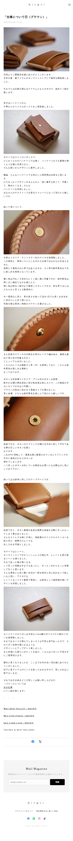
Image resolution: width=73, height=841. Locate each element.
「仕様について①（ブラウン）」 (26, 17)
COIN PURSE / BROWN (19, 716)
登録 (57, 782)
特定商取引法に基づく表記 (47, 811)
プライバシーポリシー (24, 811)
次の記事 (8, 687)
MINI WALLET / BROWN (20, 708)
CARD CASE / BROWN (19, 723)
